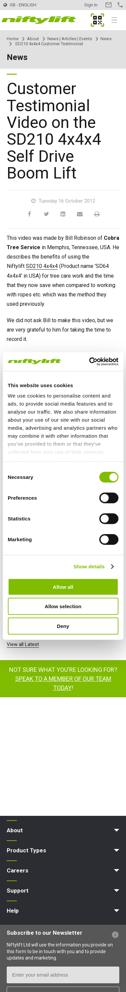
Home (12, 38)
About (33, 38)
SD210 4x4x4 (42, 266)
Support (18, 890)
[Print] (96, 214)
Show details (89, 566)
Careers (17, 870)
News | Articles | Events (69, 38)
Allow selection (63, 606)
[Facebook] (29, 214)
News (106, 38)
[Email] (80, 214)
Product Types (26, 850)
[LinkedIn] (63, 214)
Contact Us (108, 5)
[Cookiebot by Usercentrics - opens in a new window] (89, 361)
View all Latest (23, 644)
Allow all (63, 586)
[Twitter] (46, 214)
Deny (63, 626)
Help (13, 910)
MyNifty (97, 20)
